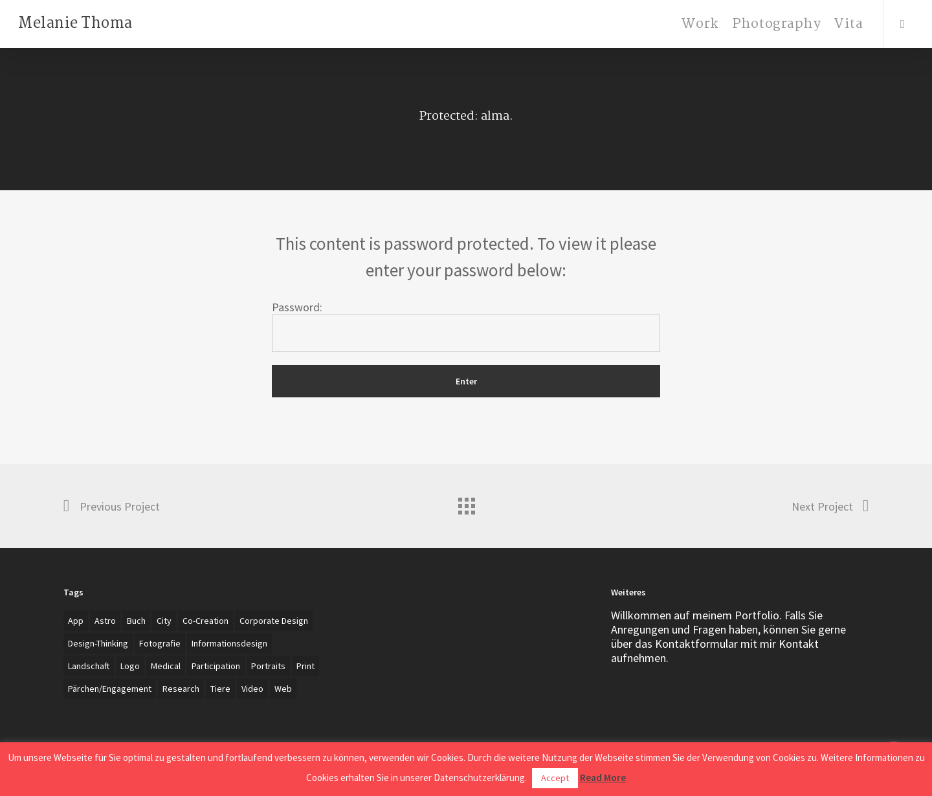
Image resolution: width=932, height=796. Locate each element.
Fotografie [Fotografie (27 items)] (160, 643)
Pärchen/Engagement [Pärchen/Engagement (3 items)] (109, 688)
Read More (603, 777)
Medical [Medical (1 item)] (166, 666)
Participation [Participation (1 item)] (216, 666)
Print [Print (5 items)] (305, 666)
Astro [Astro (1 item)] (105, 620)
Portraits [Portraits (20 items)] (268, 666)
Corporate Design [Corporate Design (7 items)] (273, 620)
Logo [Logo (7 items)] (130, 666)
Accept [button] (555, 778)
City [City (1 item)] (164, 620)
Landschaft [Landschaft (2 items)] (88, 666)
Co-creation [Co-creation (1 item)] (205, 620)
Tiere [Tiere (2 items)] (220, 688)
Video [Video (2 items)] (252, 688)
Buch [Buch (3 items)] (136, 620)
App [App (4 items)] (75, 620)
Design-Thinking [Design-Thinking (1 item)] (98, 643)
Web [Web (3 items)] (283, 688)
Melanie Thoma (75, 24)
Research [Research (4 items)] (180, 688)
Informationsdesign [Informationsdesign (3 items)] (229, 643)
